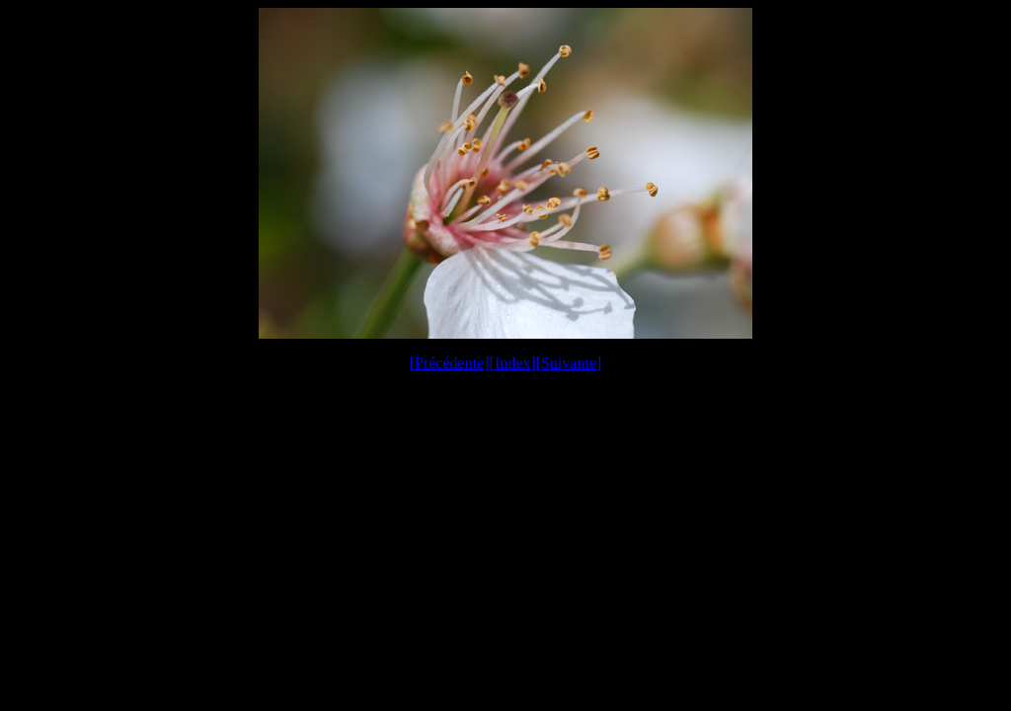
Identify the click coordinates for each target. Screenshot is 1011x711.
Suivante (568, 363)
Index (512, 363)
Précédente (449, 363)
